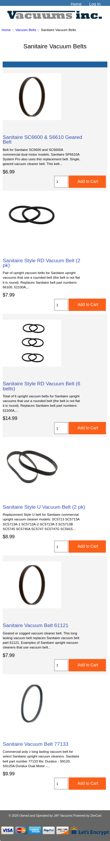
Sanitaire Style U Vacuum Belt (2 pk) (44, 507)
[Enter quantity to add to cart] (61, 182)
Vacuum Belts (26, 30)
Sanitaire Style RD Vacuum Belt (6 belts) (41, 386)
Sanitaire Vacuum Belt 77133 (35, 744)
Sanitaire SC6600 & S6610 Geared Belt (42, 139)
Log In (95, 4)
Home (76, 4)
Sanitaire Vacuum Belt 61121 (35, 625)
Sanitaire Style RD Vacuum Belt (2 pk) (41, 263)
